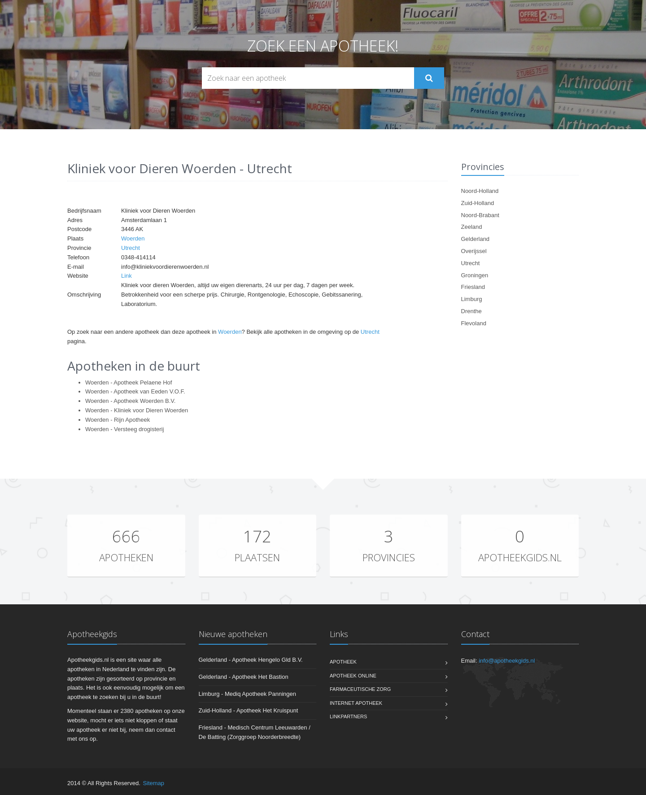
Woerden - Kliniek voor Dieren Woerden (136, 410)
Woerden (133, 238)
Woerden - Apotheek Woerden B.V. (130, 401)
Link (126, 275)
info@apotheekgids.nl (507, 660)
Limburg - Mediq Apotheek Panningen (248, 693)
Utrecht (130, 248)
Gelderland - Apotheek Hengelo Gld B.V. (251, 659)
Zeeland (471, 226)
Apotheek (343, 661)
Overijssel (474, 251)
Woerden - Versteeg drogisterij (124, 429)
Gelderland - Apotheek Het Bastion (243, 676)
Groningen (475, 275)
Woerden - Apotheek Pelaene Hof (128, 382)
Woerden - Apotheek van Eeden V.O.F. (135, 391)
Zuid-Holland (477, 203)
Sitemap (153, 783)
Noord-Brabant (480, 215)
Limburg (471, 299)
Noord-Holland (480, 191)
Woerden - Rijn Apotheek (117, 419)
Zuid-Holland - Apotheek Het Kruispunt (248, 710)
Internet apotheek (356, 703)
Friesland (473, 287)
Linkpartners (348, 716)
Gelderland (475, 239)
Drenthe (471, 311)
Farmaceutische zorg (360, 689)
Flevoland (473, 323)
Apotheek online (353, 675)
